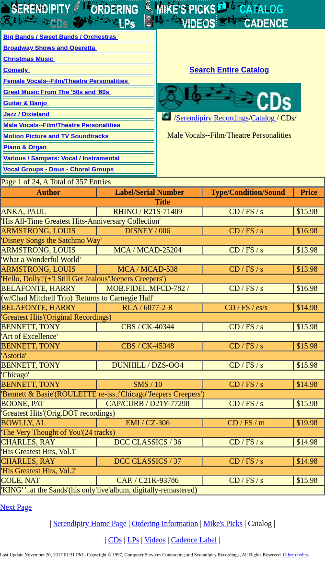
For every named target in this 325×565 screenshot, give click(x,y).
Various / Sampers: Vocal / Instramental (62, 158)
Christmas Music (29, 58)
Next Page (16, 507)
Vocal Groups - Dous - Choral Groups (59, 169)
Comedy (16, 69)
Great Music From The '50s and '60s (57, 92)
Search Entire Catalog (229, 70)
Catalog (264, 118)
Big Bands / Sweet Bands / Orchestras (60, 36)
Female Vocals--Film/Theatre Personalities (66, 80)
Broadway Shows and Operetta (50, 47)
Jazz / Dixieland (27, 114)
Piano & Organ (25, 147)
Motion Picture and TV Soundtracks (56, 136)
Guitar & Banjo (26, 103)
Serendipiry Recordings (212, 118)
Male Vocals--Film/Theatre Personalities (62, 125)
